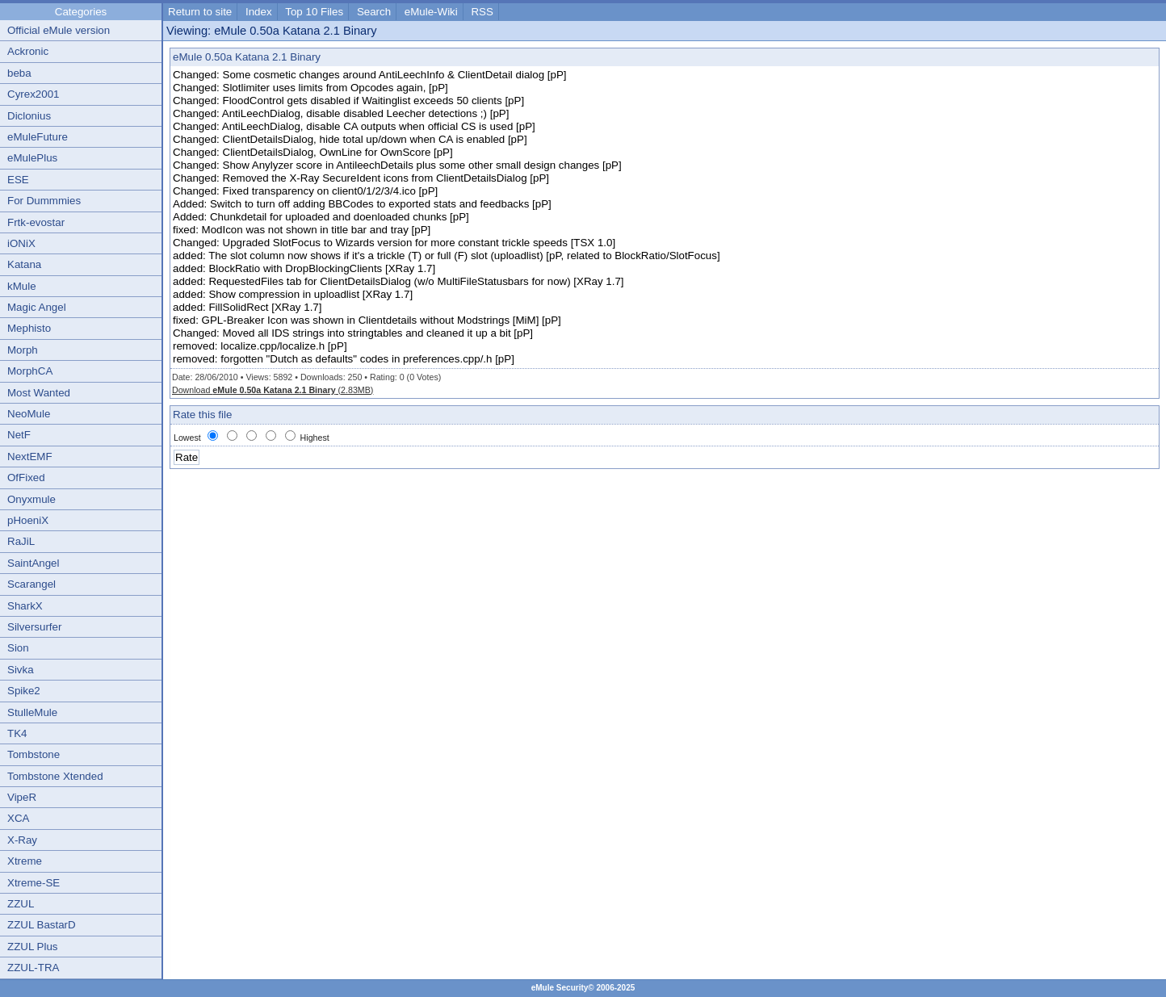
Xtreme (24, 861)
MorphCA (29, 371)
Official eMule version (58, 30)
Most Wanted (38, 393)
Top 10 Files (314, 12)
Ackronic (27, 51)
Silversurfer (34, 627)
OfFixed (26, 477)
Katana (24, 264)
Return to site (200, 12)
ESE (18, 180)
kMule (21, 286)
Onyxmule (31, 499)
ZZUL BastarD (41, 925)
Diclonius (29, 116)
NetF (19, 435)
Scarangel (31, 584)
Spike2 (23, 691)
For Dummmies (44, 201)
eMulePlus (32, 158)
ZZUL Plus (32, 946)
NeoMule (28, 414)
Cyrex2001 (33, 94)
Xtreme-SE (33, 883)
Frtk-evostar (36, 222)
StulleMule (32, 712)
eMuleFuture (37, 137)
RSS (482, 12)
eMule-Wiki (431, 12)
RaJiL (21, 541)
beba (19, 73)
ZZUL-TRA (33, 967)
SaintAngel (33, 563)
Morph (22, 350)
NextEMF (29, 456)
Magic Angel (36, 307)
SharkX (25, 606)
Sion (18, 648)
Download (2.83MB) (272, 390)
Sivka (20, 670)
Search (374, 12)
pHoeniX (27, 520)
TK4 (17, 733)
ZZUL (20, 904)
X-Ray (22, 840)
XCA (18, 818)
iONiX (21, 243)
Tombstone (33, 754)
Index (258, 12)
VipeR (21, 797)
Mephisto (29, 328)
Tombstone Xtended (55, 776)
